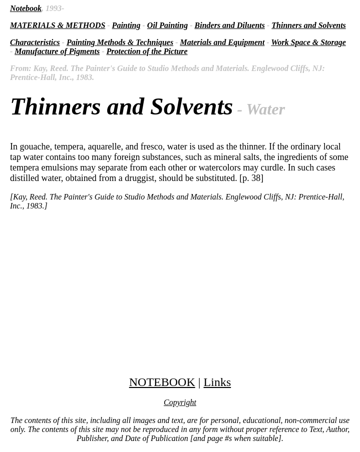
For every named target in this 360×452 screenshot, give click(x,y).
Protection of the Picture (146, 51)
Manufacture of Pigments (57, 51)
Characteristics (35, 42)
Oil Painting (167, 25)
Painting (126, 25)
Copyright (180, 402)
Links (217, 382)
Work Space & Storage (308, 42)
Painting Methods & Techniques (120, 42)
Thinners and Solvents (308, 25)
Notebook (26, 8)
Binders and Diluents (230, 25)
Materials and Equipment (222, 42)
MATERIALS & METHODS (57, 25)
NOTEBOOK (162, 382)
